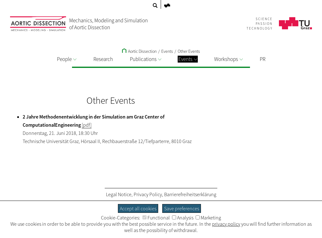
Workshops (228, 59)
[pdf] (87, 125)
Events (187, 59)
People (66, 59)
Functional (156, 217)
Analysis (182, 217)
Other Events (189, 51)
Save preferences (181, 208)
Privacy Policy (148, 194)
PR (262, 59)
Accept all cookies (138, 208)
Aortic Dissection (139, 51)
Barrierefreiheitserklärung (190, 194)
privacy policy (226, 224)
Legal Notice (118, 194)
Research (103, 59)
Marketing (208, 217)
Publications (145, 59)
